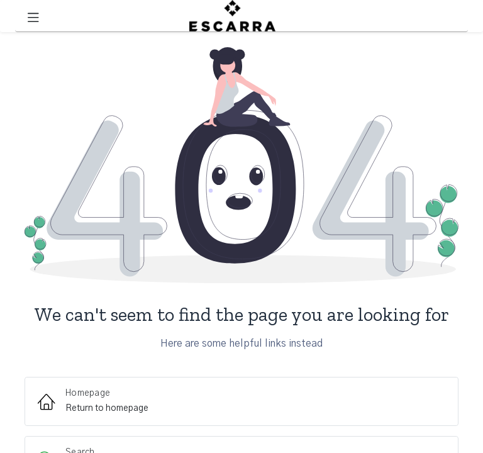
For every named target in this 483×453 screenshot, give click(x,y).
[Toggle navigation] (33, 16)
